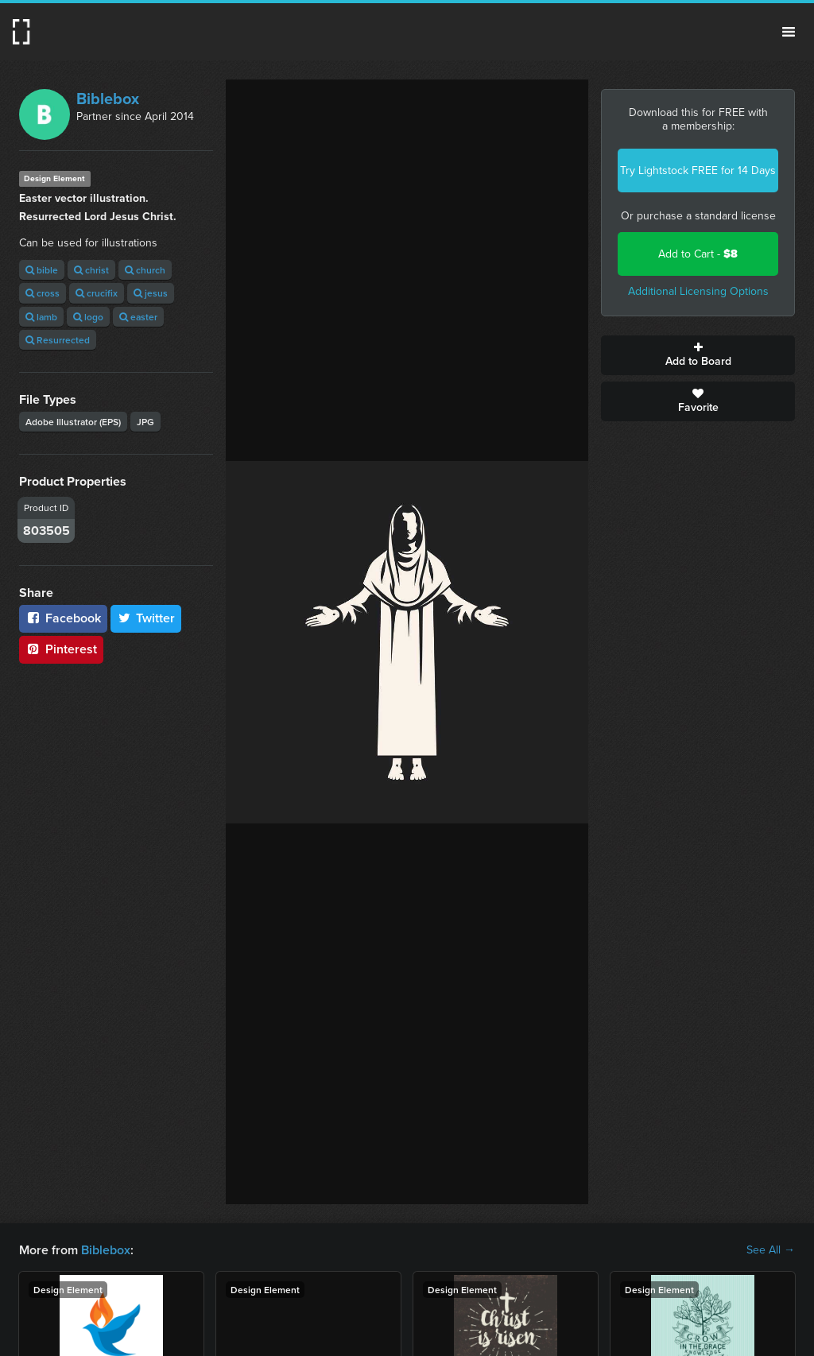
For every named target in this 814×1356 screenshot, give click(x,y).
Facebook (63, 618)
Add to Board (698, 355)
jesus (151, 293)
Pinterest (61, 649)
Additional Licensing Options (698, 291)
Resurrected (57, 340)
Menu (788, 32)
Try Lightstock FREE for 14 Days (698, 170)
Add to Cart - (698, 254)
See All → (770, 1250)
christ (91, 270)
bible (41, 270)
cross (42, 293)
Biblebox (107, 98)
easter (138, 317)
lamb (41, 317)
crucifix (97, 293)
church (145, 270)
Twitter (146, 618)
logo (88, 317)
